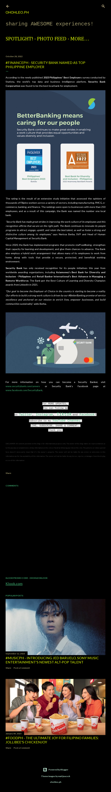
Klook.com (14, 583)
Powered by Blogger (55, 770)
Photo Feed (51, 39)
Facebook (87, 414)
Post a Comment (22, 668)
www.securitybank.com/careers (23, 386)
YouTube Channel (66, 420)
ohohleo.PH (17, 12)
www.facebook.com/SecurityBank (24, 390)
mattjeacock (64, 776)
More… (79, 39)
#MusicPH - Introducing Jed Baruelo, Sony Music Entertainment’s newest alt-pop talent (52, 660)
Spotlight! (19, 39)
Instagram (44, 414)
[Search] (103, 5)
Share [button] (8, 473)
